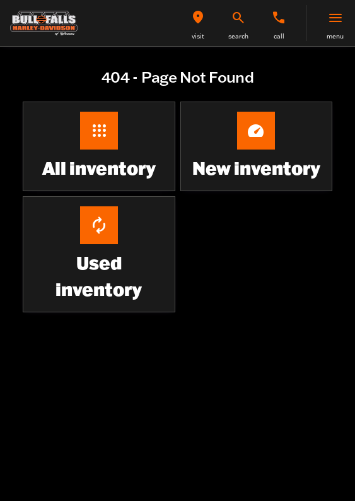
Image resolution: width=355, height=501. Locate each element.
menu (335, 36)
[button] (198, 23)
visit (198, 36)
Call (279, 36)
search (238, 36)
